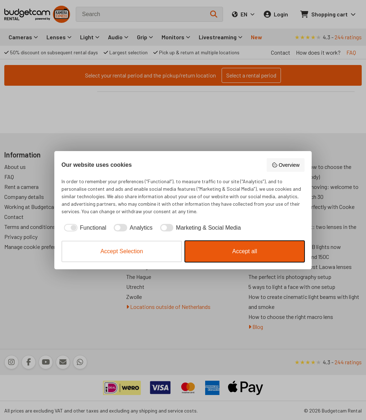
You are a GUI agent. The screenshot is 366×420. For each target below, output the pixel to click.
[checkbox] (83, 228)
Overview (286, 165)
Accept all (244, 251)
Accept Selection (121, 251)
